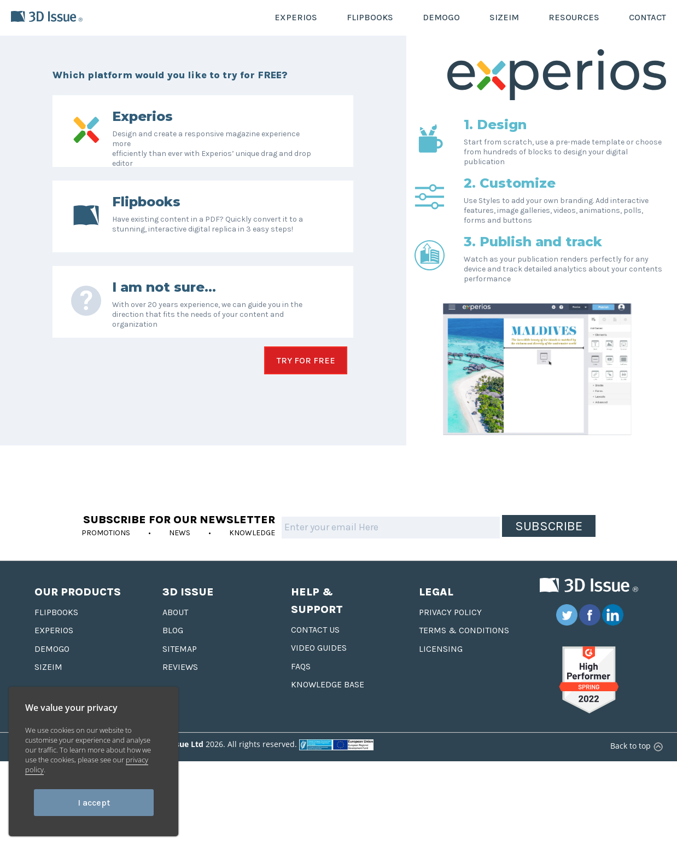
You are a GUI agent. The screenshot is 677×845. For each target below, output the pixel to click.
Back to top (635, 763)
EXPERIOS (296, 17)
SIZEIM (504, 17)
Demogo (51, 666)
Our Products (77, 609)
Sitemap (179, 666)
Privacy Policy (450, 629)
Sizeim (48, 684)
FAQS (301, 684)
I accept (94, 802)
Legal (436, 609)
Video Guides (319, 665)
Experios (53, 648)
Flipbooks (56, 629)
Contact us (315, 647)
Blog (172, 648)
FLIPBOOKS (370, 17)
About (175, 629)
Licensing (441, 666)
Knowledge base (327, 702)
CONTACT (647, 17)
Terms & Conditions (464, 648)
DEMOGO (441, 17)
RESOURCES (573, 17)
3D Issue (188, 609)
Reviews (180, 684)
